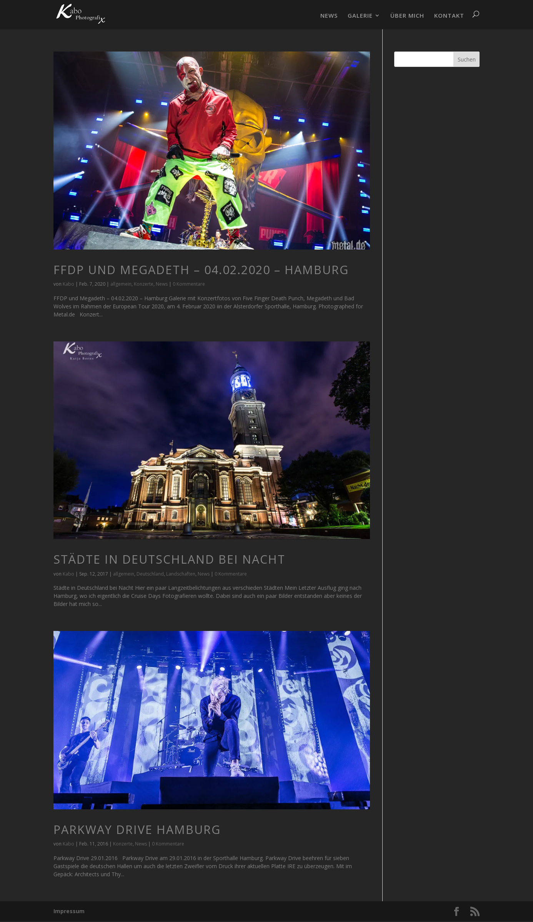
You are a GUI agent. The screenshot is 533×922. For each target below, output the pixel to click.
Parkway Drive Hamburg (137, 829)
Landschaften (180, 574)
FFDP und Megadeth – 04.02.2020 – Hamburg (201, 270)
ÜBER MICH (407, 16)
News (162, 284)
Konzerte (143, 284)
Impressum (69, 911)
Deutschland (150, 574)
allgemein (121, 284)
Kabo (68, 284)
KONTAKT (449, 16)
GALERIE (360, 16)
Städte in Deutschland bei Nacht (169, 559)
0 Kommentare (189, 284)
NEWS (329, 16)
